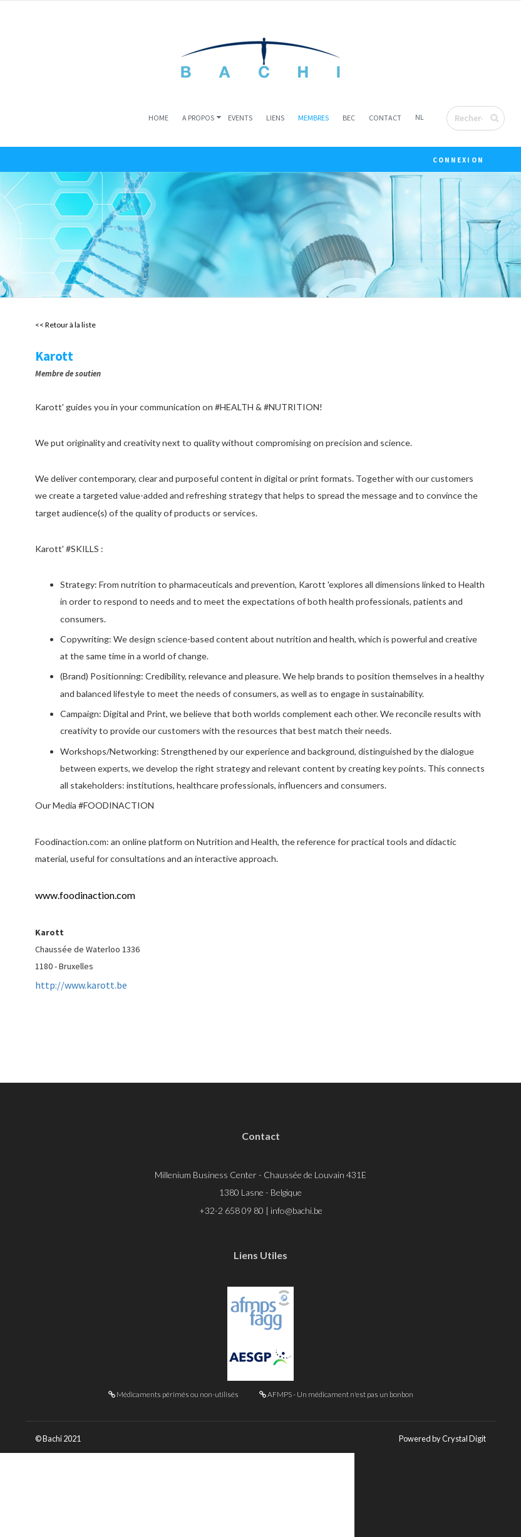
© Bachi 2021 (61, 1522)
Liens (275, 119)
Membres (313, 119)
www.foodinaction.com (85, 966)
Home (158, 119)
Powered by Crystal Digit (437, 1522)
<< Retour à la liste (65, 327)
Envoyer (502, 119)
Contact (385, 119)
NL (419, 119)
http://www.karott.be (81, 1062)
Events (240, 119)
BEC (349, 119)
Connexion (458, 161)
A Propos (198, 119)
